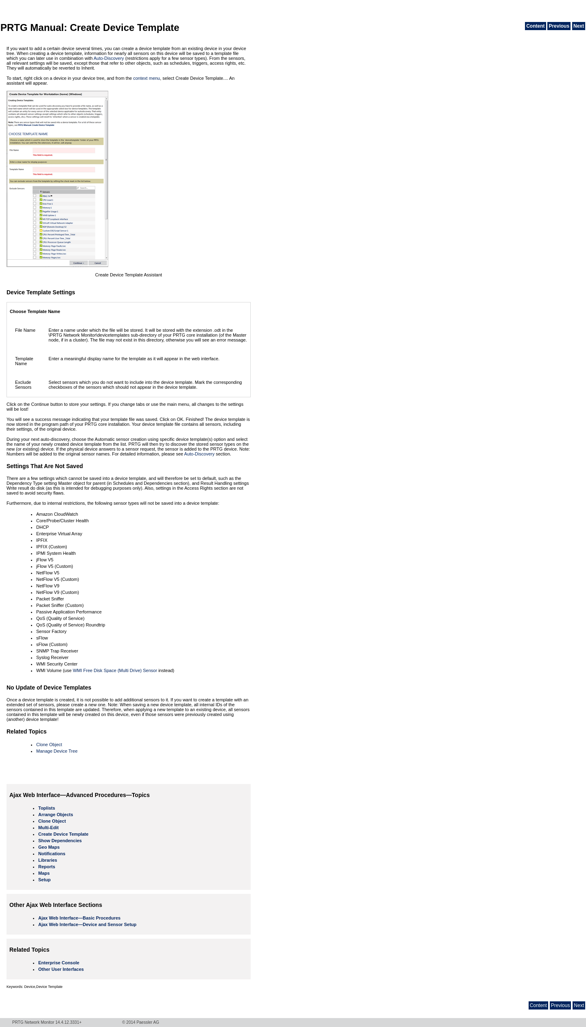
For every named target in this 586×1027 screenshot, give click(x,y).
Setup (44, 879)
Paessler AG (147, 1022)
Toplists (46, 808)
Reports (46, 866)
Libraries (47, 860)
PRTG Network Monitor (33, 1022)
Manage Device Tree (57, 751)
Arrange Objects (55, 814)
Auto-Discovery (109, 58)
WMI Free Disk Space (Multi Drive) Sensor (115, 670)
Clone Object (49, 744)
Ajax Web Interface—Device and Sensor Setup (87, 924)
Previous (559, 26)
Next (578, 26)
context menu (146, 78)
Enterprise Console (58, 962)
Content (535, 26)
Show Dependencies (60, 840)
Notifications (52, 853)
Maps (44, 873)
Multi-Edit (48, 827)
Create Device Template (63, 834)
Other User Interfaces (61, 969)
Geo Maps (49, 847)
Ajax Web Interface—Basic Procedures (79, 917)
